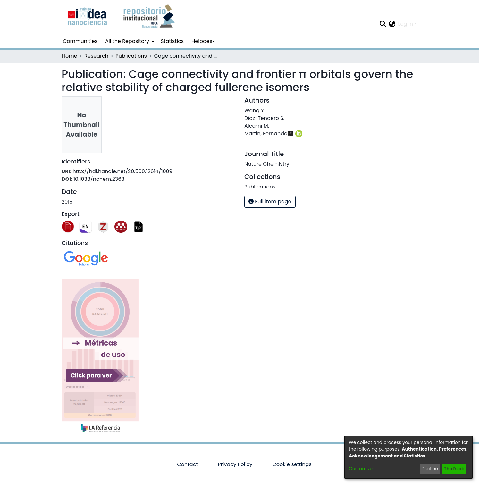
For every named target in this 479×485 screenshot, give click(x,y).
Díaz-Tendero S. (264, 118)
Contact (187, 464)
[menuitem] (129, 41)
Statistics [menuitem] (172, 41)
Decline (430, 468)
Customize (361, 468)
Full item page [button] (269, 201)
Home (69, 56)
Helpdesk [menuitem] (203, 41)
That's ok (454, 468)
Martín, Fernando (265, 133)
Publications (131, 56)
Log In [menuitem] (405, 24)
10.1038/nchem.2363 (98, 179)
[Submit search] (383, 24)
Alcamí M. (256, 126)
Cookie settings (291, 464)
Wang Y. (254, 110)
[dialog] (408, 457)
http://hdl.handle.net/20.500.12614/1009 (122, 171)
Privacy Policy (235, 464)
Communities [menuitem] (80, 41)
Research (96, 56)
